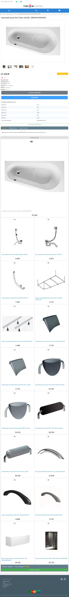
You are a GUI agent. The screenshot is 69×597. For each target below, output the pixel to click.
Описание (4, 128)
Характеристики (13, 128)
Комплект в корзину (34, 570)
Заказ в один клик (34, 93)
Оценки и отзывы (23, 128)
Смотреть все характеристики (34, 124)
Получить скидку (62, 74)
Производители (6, 581)
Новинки (4, 587)
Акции (4, 583)
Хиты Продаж (6, 586)
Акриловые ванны (9, 14)
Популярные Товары (7, 584)
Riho (15, 14)
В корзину (34, 98)
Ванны (3, 14)
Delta (38, 105)
